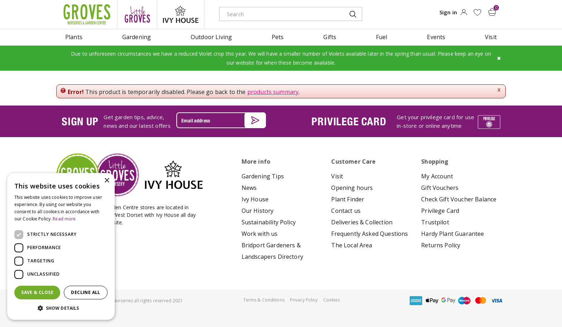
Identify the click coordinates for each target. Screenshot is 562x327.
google (448, 300)
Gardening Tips (263, 176)
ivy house (181, 14)
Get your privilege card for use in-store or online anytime (435, 121)
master (480, 300)
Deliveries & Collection (361, 222)
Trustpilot (435, 222)
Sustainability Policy (269, 222)
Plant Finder (347, 199)
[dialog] (61, 246)
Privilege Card (440, 211)
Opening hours (352, 188)
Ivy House (255, 199)
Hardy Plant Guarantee (452, 234)
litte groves (137, 14)
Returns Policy (440, 245)
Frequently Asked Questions (369, 234)
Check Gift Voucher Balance (458, 199)
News (249, 188)
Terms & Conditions (264, 300)
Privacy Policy (304, 300)
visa (497, 300)
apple (432, 300)
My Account (437, 176)
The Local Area (351, 245)
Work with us (260, 234)
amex (416, 300)
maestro (464, 300)
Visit (337, 176)
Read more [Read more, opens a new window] (64, 219)
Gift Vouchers (439, 188)
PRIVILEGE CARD (348, 121)
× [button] (106, 180)
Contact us (346, 211)
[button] (61, 308)
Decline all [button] (85, 292)
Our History (258, 211)
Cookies (331, 300)
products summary (273, 92)
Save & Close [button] (37, 292)
